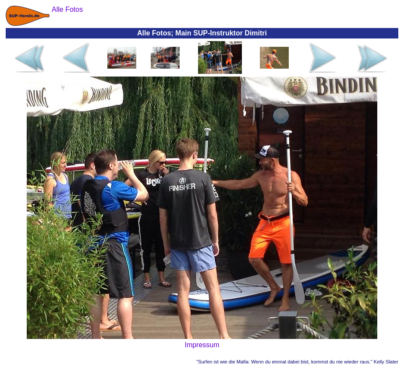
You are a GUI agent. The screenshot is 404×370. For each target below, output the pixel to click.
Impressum (201, 345)
